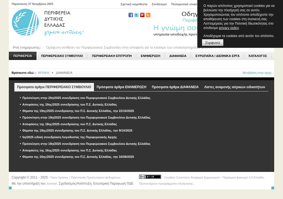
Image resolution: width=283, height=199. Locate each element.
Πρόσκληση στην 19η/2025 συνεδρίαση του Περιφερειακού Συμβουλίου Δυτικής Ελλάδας (86, 117)
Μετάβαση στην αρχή (257, 72)
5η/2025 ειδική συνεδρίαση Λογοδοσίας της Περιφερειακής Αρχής (69, 137)
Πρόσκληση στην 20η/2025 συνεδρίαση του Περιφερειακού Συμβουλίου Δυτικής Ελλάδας (86, 98)
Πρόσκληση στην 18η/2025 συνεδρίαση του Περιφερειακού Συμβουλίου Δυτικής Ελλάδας (86, 143)
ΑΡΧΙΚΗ (43, 72)
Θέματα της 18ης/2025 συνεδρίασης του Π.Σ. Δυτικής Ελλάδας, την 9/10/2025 (77, 130)
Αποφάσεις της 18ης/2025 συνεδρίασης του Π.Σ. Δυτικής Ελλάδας (69, 124)
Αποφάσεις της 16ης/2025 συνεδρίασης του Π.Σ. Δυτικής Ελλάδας (69, 150)
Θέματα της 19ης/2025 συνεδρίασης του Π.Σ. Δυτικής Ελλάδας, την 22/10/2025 (78, 110)
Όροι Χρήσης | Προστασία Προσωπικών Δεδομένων (85, 177)
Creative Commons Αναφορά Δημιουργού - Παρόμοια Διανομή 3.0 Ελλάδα (214, 177)
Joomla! (51, 183)
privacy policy (229, 28)
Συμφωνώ (212, 43)
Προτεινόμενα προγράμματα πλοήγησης (166, 183)
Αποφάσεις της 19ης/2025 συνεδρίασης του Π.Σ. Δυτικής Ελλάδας (69, 104)
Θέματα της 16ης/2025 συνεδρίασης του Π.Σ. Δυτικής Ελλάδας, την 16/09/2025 (78, 156)
